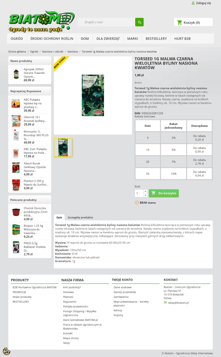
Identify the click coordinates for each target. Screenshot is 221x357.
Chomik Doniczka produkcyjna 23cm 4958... (36, 211)
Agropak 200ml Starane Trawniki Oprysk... (34, 72)
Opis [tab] (59, 217)
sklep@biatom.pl (178, 302)
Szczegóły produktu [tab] (80, 217)
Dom (85, 38)
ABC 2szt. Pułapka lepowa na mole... (35, 150)
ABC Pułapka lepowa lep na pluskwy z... (32, 103)
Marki (132, 38)
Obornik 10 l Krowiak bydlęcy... (35, 119)
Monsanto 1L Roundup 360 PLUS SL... (36, 135)
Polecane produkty (23, 200)
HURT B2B (182, 38)
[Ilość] (139, 193)
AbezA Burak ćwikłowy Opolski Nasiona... (35, 167)
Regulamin (69, 301)
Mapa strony (71, 338)
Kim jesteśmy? (72, 287)
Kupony (118, 315)
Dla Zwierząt (108, 38)
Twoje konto (122, 280)
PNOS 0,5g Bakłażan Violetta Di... (34, 246)
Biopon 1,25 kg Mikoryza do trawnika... (33, 229)
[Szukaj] (110, 22)
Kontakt (68, 333)
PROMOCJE (19, 292)
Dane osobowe (123, 287)
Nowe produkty (21, 61)
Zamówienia (121, 297)
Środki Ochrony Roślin (51, 38)
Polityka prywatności (75, 306)
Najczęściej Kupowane (25, 91)
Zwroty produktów (125, 292)
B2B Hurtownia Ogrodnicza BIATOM (35, 287)
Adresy (118, 310)
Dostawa (68, 292)
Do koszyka (163, 193)
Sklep (66, 343)
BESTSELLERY (156, 38)
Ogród (17, 38)
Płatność (68, 297)
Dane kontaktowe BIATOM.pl (80, 320)
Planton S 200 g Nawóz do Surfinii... (36, 182)
